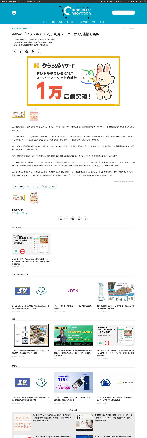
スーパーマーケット (35, 187)
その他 (116, 22)
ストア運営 (88, 22)
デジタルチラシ (19, 187)
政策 (55, 22)
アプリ (56, 187)
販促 (47, 187)
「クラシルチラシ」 (21, 213)
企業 (43, 22)
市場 (103, 22)
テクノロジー (71, 22)
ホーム (31, 22)
